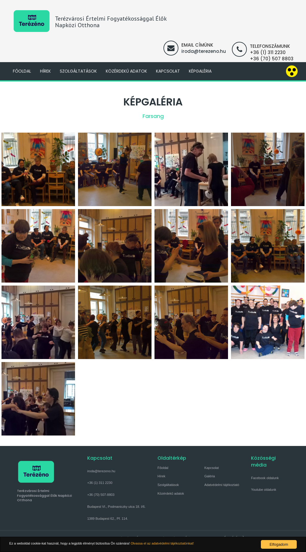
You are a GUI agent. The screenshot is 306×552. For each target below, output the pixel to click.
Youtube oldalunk (263, 489)
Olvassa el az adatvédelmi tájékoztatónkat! (187, 544)
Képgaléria (200, 71)
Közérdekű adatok (126, 71)
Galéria (209, 476)
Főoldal (22, 71)
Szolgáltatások (78, 71)
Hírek (45, 71)
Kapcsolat (168, 71)
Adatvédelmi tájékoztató (221, 485)
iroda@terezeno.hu (203, 51)
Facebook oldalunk (265, 478)
